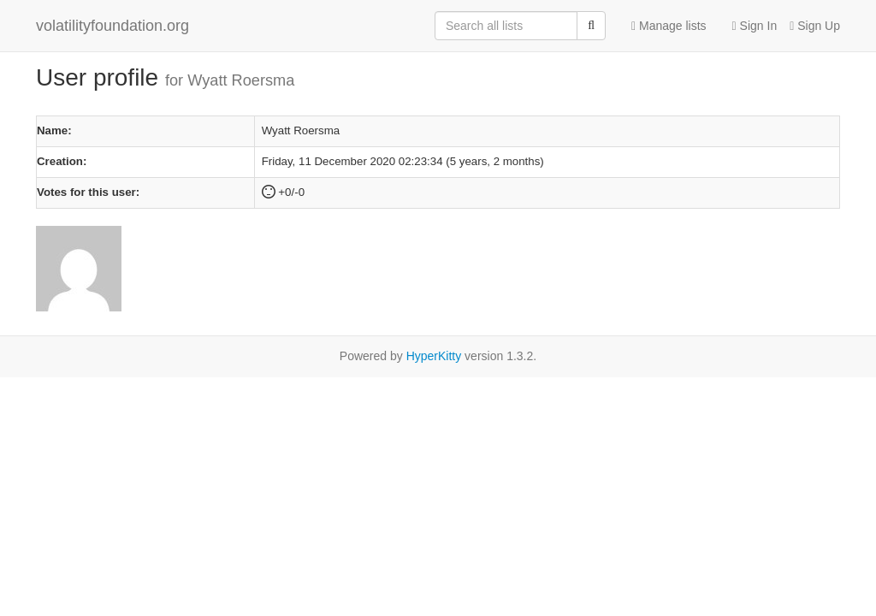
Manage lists (669, 26)
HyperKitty (434, 356)
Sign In (755, 26)
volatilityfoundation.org (112, 25)
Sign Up (815, 26)
